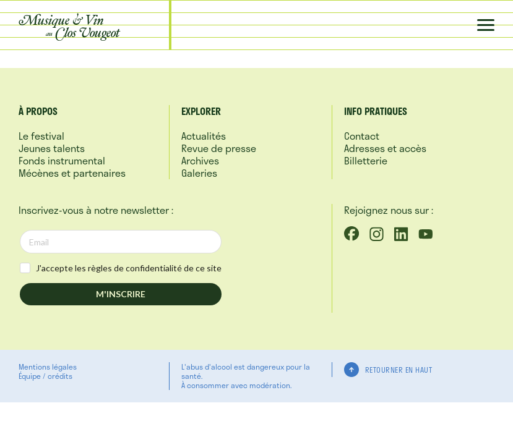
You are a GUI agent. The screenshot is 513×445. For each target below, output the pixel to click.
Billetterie (365, 160)
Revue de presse (218, 148)
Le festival (41, 135)
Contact (361, 135)
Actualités (203, 135)
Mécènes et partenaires (72, 172)
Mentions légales (48, 366)
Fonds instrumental (62, 160)
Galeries (199, 172)
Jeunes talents (52, 148)
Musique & (69, 26)
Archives (200, 160)
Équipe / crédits (45, 375)
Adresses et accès (385, 148)
